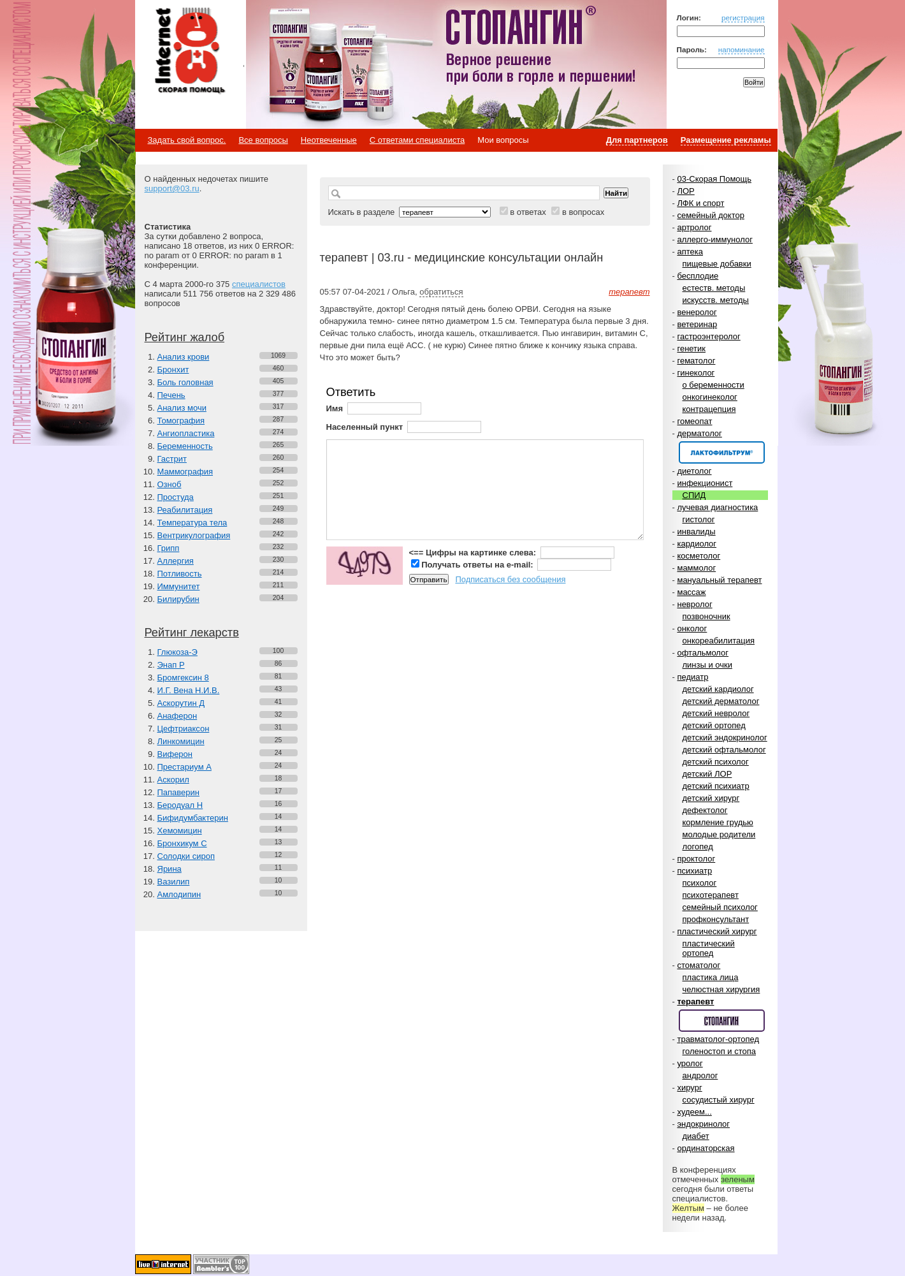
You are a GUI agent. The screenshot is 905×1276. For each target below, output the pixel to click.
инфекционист (704, 483)
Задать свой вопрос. (187, 140)
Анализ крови (183, 357)
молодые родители (719, 834)
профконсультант (716, 919)
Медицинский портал (189, 51)
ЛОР (685, 191)
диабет (696, 1136)
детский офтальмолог (724, 749)
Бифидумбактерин (192, 818)
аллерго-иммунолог (715, 239)
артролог (694, 227)
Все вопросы (262, 140)
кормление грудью (718, 822)
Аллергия (175, 561)
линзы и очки (707, 665)
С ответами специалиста (417, 140)
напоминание (741, 49)
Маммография (185, 471)
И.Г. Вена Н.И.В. (188, 690)
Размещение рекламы (726, 140)
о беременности (713, 385)
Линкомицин (181, 741)
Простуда (175, 497)
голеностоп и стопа (720, 1051)
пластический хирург (717, 931)
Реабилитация (185, 510)
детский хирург (711, 798)
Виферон (175, 754)
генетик (691, 348)
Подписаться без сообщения (510, 579)
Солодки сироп (186, 856)
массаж (691, 592)
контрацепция (709, 409)
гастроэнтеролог (708, 336)
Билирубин (178, 599)
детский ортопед (714, 725)
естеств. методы (714, 288)
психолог (700, 883)
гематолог (696, 360)
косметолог (698, 556)
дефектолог (705, 810)
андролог (700, 1075)
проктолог (696, 858)
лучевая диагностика (717, 507)
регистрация (743, 17)
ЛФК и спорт (700, 203)
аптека (690, 251)
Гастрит (172, 459)
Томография (181, 420)
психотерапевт (711, 895)
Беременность (185, 446)
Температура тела (192, 522)
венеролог (696, 312)
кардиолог (696, 543)
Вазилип (173, 881)
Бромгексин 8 (183, 677)
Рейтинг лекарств (192, 632)
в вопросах (583, 212)
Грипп (168, 548)
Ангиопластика (186, 433)
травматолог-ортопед (718, 1039)
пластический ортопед (709, 948)
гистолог (699, 519)
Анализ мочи (181, 408)
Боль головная (185, 382)
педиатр (692, 677)
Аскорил (173, 779)
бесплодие (697, 276)
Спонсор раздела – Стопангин (722, 1020)
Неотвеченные (329, 140)
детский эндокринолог (725, 737)
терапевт (695, 1001)
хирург (689, 1087)
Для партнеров (637, 140)
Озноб (169, 484)
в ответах (528, 212)
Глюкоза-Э (177, 652)
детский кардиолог (718, 689)
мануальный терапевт (719, 580)
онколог (692, 628)
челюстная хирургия (721, 989)
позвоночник (706, 616)
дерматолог (699, 433)
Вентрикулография (194, 535)
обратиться (441, 292)
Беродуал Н (180, 805)
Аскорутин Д (181, 703)
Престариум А (184, 767)
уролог (689, 1063)
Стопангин (460, 64)
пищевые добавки (717, 263)
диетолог (694, 471)
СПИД (694, 495)
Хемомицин (179, 830)
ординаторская (705, 1148)
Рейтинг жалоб (185, 337)
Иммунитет (178, 586)
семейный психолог (720, 907)
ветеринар (697, 324)
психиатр (694, 871)
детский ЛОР (707, 774)
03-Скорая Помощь (714, 179)
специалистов (259, 284)
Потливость (179, 573)
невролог (694, 604)
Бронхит (173, 369)
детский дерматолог (721, 701)
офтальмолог (702, 652)
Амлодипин (179, 894)
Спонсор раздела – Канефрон (722, 452)
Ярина (169, 869)
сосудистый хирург (719, 1099)
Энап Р (171, 665)
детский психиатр (716, 786)
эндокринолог (703, 1124)
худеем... (694, 1112)
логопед (698, 846)
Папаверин (178, 792)
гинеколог (695, 373)
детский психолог (716, 761)
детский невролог (716, 713)
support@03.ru (172, 188)
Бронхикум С (182, 843)
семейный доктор (710, 215)
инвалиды (696, 531)
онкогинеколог (710, 397)
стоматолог (698, 965)
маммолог (696, 568)
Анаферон (177, 716)
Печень (171, 395)
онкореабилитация (719, 640)
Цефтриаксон (183, 728)
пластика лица (711, 977)
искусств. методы (716, 300)
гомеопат (694, 421)
